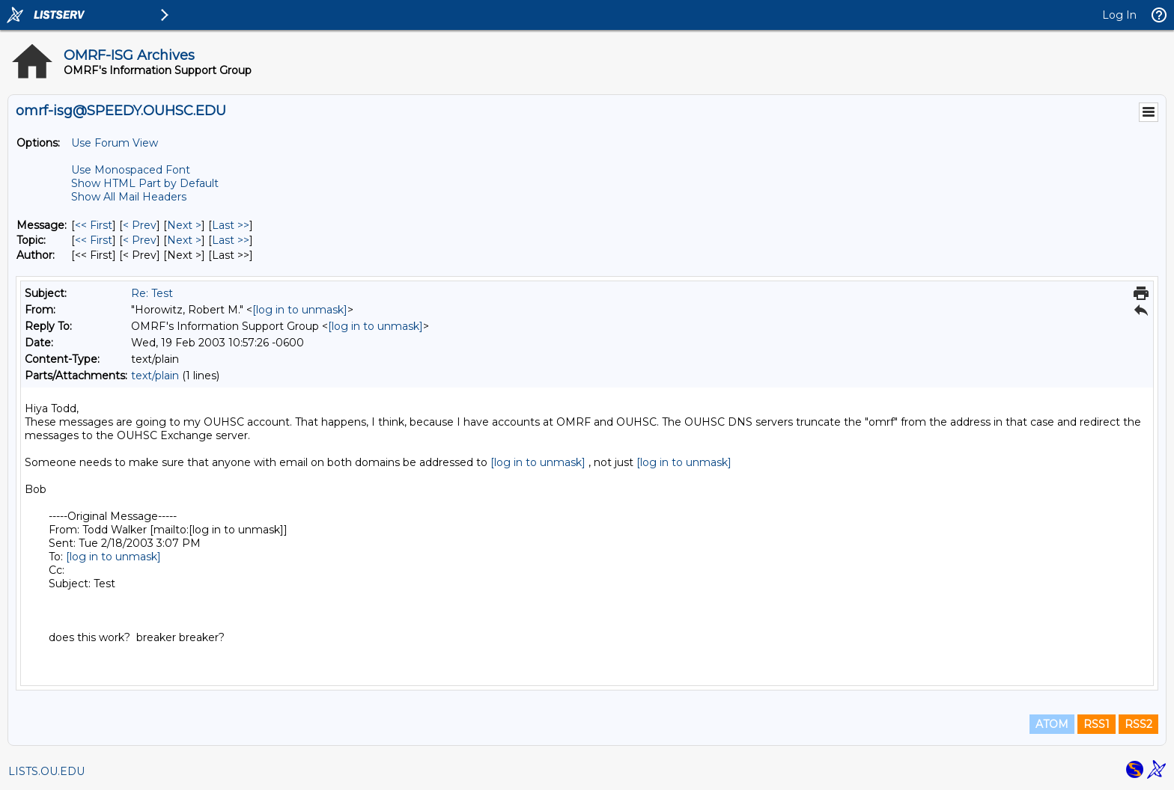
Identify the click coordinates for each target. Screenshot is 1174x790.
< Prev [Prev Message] (139, 225)
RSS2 (1138, 724)
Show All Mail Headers (128, 196)
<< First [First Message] (93, 225)
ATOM (1051, 724)
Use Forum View (114, 143)
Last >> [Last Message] (230, 225)
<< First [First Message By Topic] (93, 240)
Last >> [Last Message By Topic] (230, 240)
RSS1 (1096, 724)
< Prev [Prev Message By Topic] (139, 240)
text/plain (155, 375)
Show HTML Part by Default (145, 183)
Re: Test (152, 293)
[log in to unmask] (299, 309)
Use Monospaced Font (130, 170)
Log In (1119, 15)
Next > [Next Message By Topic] (184, 240)
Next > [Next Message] (184, 225)
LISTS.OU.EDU (46, 771)
